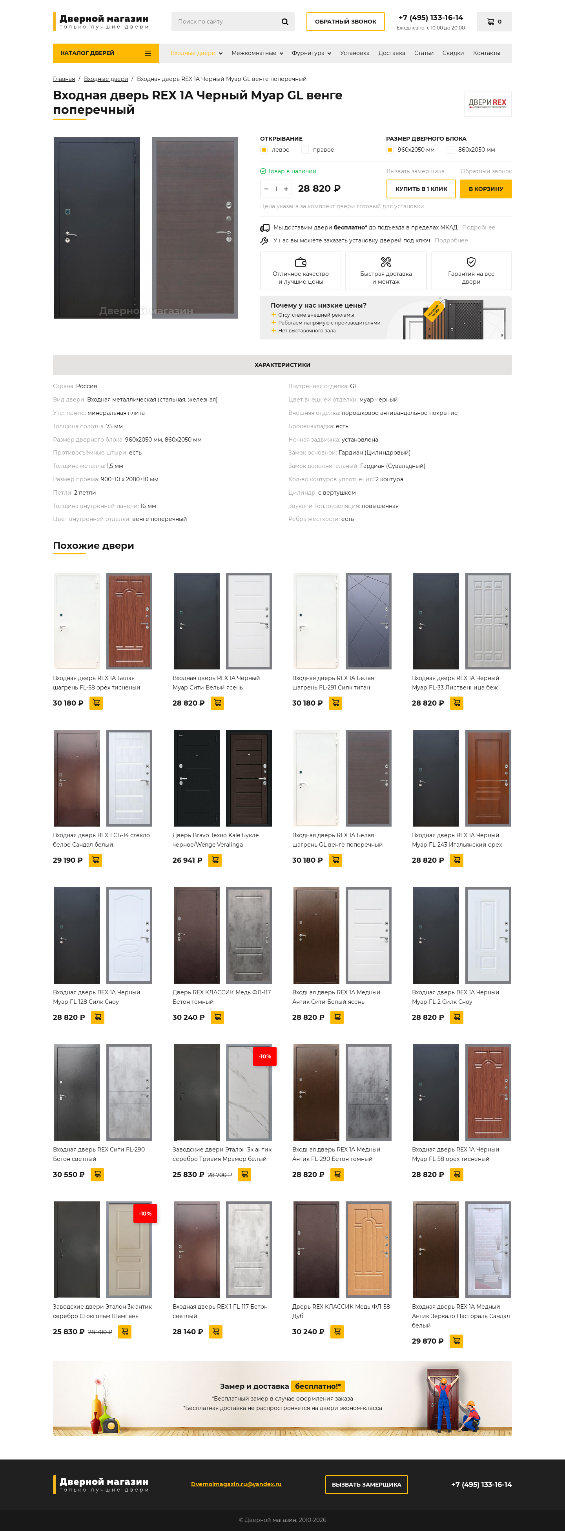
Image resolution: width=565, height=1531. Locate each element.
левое (275, 149)
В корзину (486, 189)
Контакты (486, 53)
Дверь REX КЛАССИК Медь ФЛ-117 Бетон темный (222, 997)
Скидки (453, 53)
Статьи (424, 53)
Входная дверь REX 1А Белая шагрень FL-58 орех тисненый (96, 683)
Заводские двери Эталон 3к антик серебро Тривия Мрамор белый (222, 1154)
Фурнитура (308, 53)
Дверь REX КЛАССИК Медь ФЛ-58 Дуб (341, 1311)
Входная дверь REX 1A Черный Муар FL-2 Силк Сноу (455, 997)
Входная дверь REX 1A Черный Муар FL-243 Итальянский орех (457, 840)
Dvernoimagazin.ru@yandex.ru (236, 1484)
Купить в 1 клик (421, 189)
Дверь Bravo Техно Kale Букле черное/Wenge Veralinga (216, 840)
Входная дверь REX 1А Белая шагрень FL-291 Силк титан (333, 683)
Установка (355, 53)
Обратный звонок (345, 21)
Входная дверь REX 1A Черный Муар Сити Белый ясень (216, 683)
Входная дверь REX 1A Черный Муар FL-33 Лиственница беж (455, 683)
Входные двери (193, 53)
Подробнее (479, 227)
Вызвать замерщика (415, 171)
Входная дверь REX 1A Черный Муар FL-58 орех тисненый (455, 1154)
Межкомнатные (254, 53)
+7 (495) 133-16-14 (431, 17)
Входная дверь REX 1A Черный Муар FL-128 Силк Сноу (96, 997)
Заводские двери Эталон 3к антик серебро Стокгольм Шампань (102, 1311)
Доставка (392, 53)
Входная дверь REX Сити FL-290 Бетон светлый (99, 1154)
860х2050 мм (471, 149)
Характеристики (283, 365)
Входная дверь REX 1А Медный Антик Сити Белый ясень (336, 997)
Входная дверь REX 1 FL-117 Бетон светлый (220, 1311)
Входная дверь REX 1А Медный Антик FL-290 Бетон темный (336, 1154)
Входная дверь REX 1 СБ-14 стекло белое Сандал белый (101, 840)
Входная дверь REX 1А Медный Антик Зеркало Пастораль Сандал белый (461, 1316)
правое (317, 149)
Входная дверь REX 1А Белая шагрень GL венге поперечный (337, 840)
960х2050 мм (410, 149)
